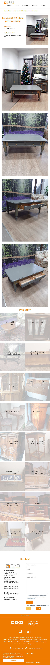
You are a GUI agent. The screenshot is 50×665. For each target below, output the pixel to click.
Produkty (25, 5)
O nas (17, 5)
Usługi (34, 5)
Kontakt (43, 5)
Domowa (9, 5)
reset (38, 609)
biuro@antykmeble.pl (11, 594)
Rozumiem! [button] (13, 660)
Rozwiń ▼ (29, 602)
